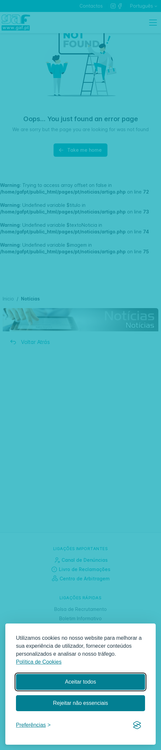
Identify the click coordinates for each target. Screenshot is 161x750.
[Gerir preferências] (33, 725)
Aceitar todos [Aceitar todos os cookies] (80, 682)
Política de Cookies (39, 662)
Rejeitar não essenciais (80, 703)
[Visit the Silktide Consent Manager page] (137, 725)
